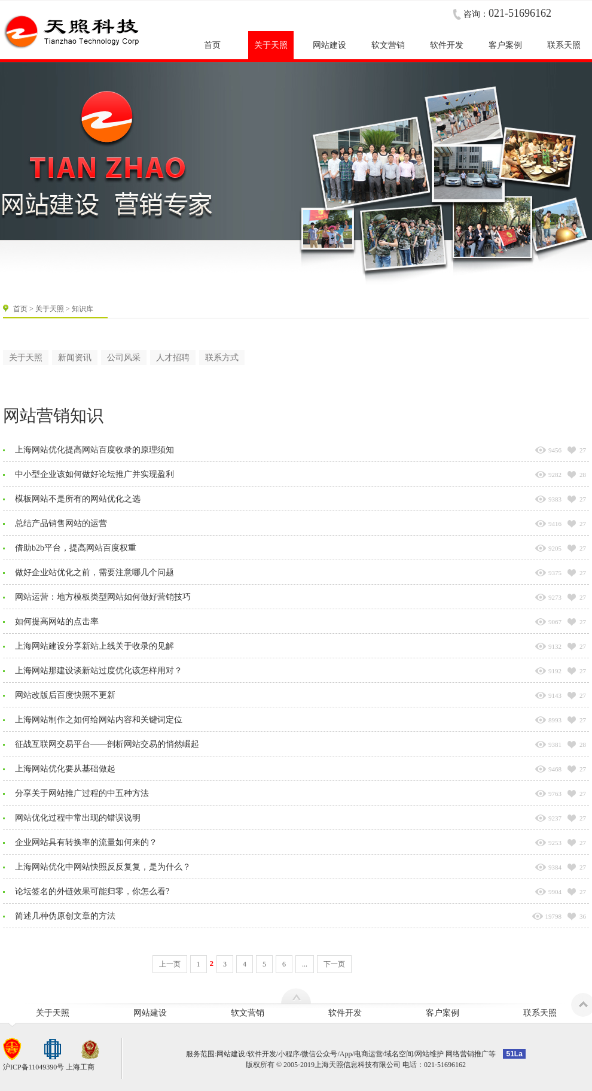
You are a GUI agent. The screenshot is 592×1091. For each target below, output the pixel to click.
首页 (20, 309)
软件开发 (345, 1012)
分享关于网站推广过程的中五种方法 (82, 793)
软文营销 (247, 1012)
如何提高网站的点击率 (57, 621)
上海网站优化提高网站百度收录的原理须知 (94, 449)
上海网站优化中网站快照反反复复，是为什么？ (103, 866)
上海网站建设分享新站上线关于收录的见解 (94, 646)
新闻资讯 (74, 357)
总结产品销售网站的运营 (61, 523)
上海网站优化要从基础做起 (65, 768)
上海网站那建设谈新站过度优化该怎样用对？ (98, 670)
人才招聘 (173, 357)
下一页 (334, 964)
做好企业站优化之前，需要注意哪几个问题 (94, 572)
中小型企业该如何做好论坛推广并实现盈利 (94, 474)
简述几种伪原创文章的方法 (65, 915)
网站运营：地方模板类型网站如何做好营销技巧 (103, 596)
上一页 (170, 964)
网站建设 (150, 1012)
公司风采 (124, 357)
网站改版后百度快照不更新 (65, 695)
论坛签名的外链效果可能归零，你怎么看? (92, 891)
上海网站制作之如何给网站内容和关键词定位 (98, 719)
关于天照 (49, 309)
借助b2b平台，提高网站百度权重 (75, 547)
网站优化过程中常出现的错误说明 (78, 817)
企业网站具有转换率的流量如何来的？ (86, 842)
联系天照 (540, 1012)
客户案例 (442, 1012)
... (304, 964)
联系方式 (222, 357)
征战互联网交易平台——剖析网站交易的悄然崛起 (107, 744)
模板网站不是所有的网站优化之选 (78, 498)
